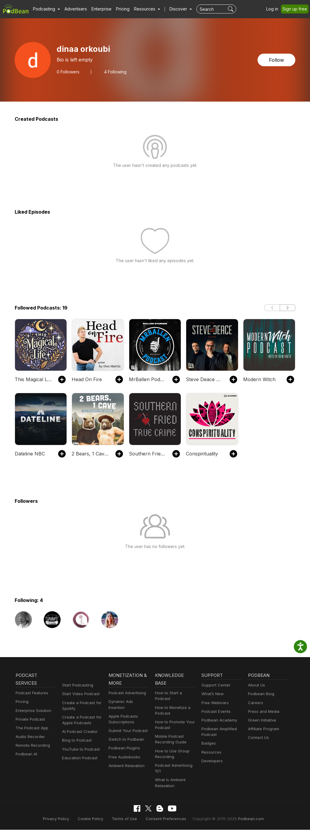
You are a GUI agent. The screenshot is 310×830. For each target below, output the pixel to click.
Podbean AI (26, 754)
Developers (211, 761)
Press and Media (263, 712)
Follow (277, 59)
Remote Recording (32, 746)
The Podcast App (31, 728)
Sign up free (296, 9)
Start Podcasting (76, 685)
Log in (274, 9)
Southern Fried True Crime (147, 453)
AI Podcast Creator (78, 732)
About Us (256, 685)
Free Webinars (214, 703)
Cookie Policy (95, 819)
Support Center (214, 685)
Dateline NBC (29, 453)
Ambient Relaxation (126, 760)
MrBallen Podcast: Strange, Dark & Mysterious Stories (147, 379)
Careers (255, 703)
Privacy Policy (63, 819)
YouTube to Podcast (79, 750)
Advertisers (73, 9)
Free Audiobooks (123, 751)
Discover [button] (172, 9)
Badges (208, 744)
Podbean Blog (260, 694)
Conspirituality (201, 453)
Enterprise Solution (32, 711)
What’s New (211, 694)
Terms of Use (127, 819)
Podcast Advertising (126, 693)
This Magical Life (33, 379)
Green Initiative (261, 721)
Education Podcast (78, 758)
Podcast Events (215, 712)
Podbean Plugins (124, 743)
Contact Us (257, 738)
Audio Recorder (29, 737)
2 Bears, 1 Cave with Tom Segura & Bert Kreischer (90, 453)
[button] (45, 9)
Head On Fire (86, 379)
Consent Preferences (165, 819)
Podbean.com (243, 819)
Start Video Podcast (79, 694)
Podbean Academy (218, 721)
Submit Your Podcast (127, 725)
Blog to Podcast (76, 741)
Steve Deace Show (204, 379)
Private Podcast (29, 720)
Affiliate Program (262, 729)
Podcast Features (31, 693)
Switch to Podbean (125, 734)
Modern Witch (258, 379)
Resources (210, 753)
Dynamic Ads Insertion (128, 702)
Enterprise (98, 9)
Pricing (118, 9)
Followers (67, 72)
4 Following (113, 72)
